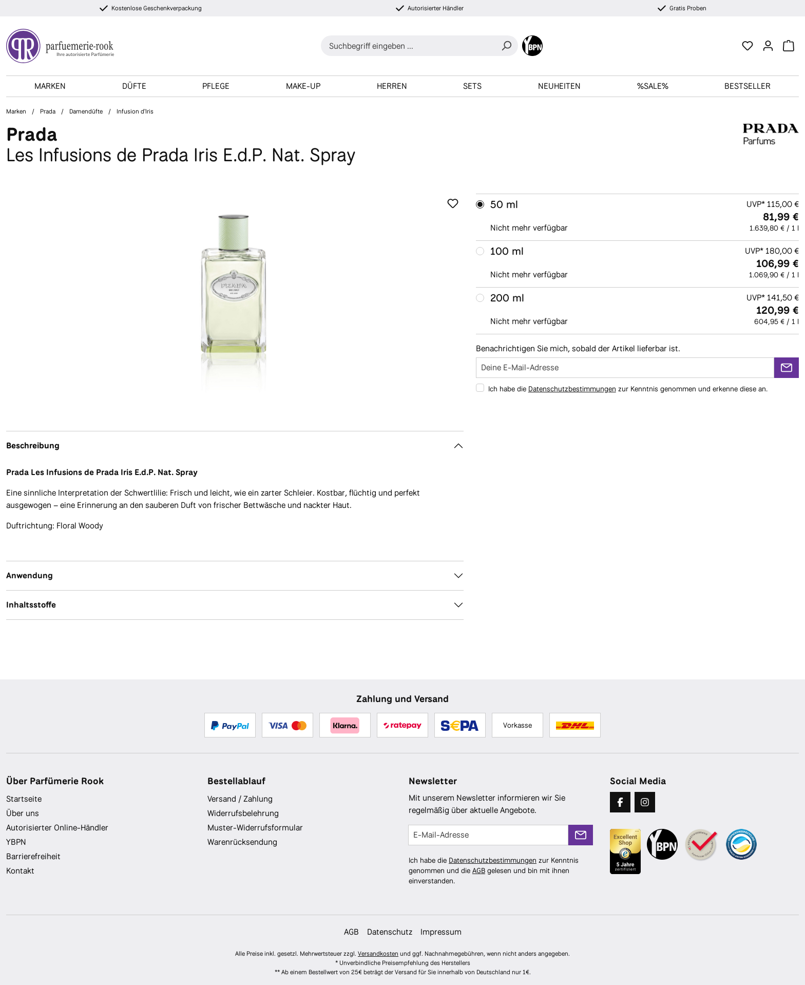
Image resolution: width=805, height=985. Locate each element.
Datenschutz (389, 931)
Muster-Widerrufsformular (255, 827)
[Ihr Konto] (768, 45)
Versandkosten (378, 954)
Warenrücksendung (242, 842)
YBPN (16, 842)
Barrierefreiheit (33, 856)
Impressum (441, 931)
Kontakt (20, 870)
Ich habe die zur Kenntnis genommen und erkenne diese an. (628, 388)
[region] (235, 304)
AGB (478, 870)
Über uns (22, 813)
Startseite (24, 798)
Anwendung (29, 575)
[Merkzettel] (747, 45)
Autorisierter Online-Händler (57, 827)
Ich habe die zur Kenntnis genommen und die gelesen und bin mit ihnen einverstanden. (494, 870)
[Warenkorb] (788, 45)
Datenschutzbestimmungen (572, 388)
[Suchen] (506, 45)
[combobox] (408, 45)
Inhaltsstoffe (31, 604)
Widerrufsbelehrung (243, 813)
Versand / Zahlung (240, 798)
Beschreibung (33, 445)
